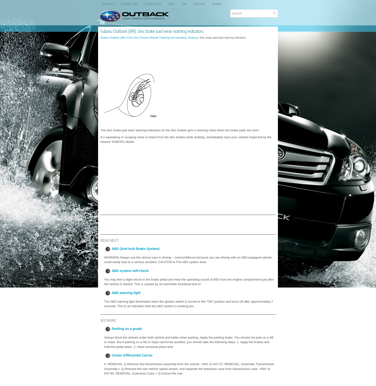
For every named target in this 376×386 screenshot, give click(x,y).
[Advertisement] (188, 56)
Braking (193, 37)
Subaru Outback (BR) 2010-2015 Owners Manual (129, 37)
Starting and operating (173, 37)
